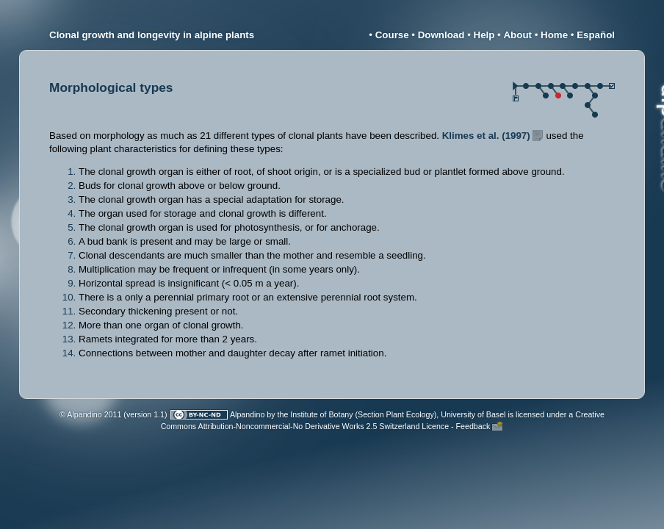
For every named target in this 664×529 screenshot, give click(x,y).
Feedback (473, 426)
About (517, 34)
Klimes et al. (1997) (486, 135)
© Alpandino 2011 (90, 414)
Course (392, 34)
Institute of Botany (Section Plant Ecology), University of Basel (397, 414)
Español (596, 34)
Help (484, 34)
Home (554, 34)
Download (441, 34)
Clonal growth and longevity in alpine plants (151, 34)
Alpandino (247, 414)
